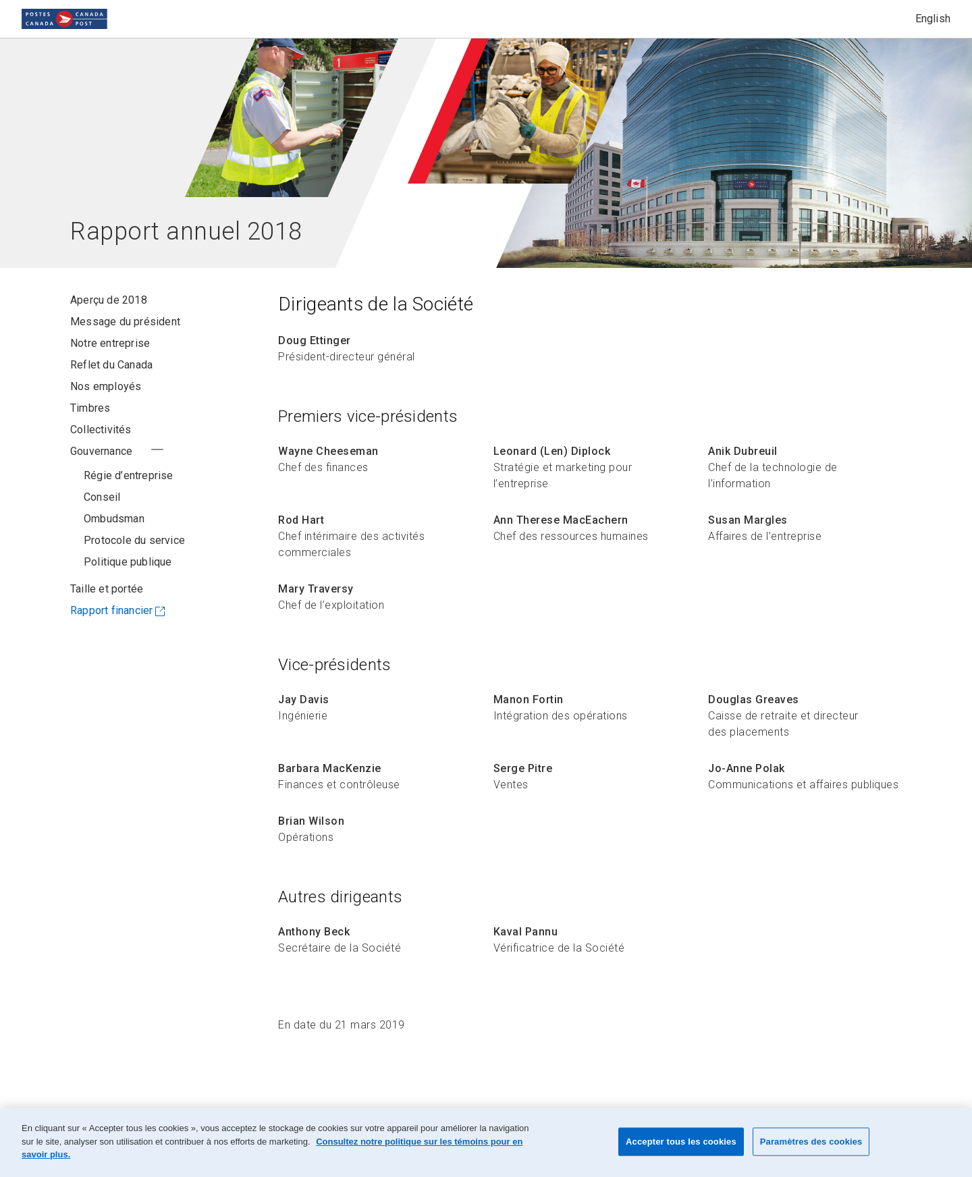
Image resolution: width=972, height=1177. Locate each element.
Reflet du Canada (111, 364)
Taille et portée (106, 610)
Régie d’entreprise (128, 475)
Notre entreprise (110, 343)
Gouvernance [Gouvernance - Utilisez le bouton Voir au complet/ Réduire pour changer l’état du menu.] (101, 451)
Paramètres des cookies (811, 1142)
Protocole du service (134, 561)
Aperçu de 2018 (108, 300)
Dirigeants (111, 518)
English (932, 18)
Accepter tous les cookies (681, 1142)
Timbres (90, 408)
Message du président (125, 321)
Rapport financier (111, 632)
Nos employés (105, 386)
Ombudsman (114, 540)
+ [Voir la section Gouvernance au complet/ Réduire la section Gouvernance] (157, 449)
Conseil (102, 497)
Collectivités (101, 429)
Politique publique (128, 583)
